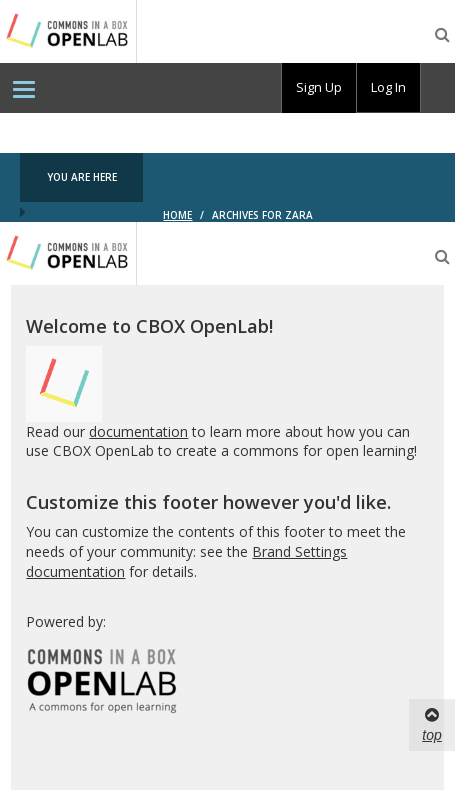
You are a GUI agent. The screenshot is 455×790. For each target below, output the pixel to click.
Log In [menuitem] (388, 87)
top (431, 724)
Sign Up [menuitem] (319, 87)
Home (177, 215)
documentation (138, 431)
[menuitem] (24, 88)
